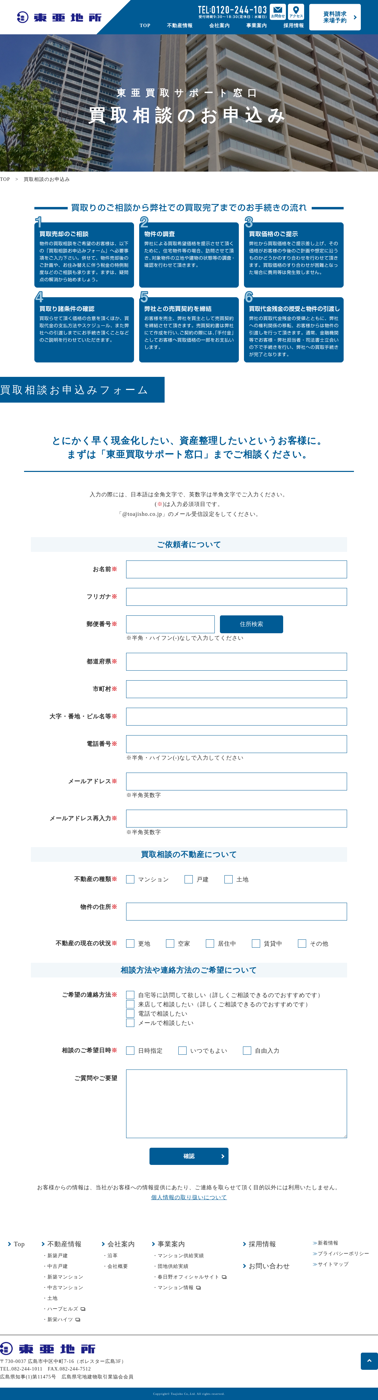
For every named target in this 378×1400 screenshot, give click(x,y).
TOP (145, 25)
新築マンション (65, 1277)
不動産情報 (180, 25)
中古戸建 (57, 1266)
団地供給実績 (173, 1266)
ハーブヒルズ (62, 1308)
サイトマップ (333, 1264)
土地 (52, 1298)
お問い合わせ (269, 1266)
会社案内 (219, 25)
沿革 (113, 1255)
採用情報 (294, 25)
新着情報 (328, 1243)
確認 (189, 1156)
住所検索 (251, 624)
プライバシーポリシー (343, 1253)
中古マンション (65, 1287)
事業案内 (256, 25)
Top (19, 1244)
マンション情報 (176, 1287)
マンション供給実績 (181, 1255)
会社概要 (118, 1266)
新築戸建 (57, 1255)
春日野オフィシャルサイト (189, 1277)
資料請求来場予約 (335, 17)
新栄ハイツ (60, 1319)
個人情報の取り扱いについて (189, 1197)
